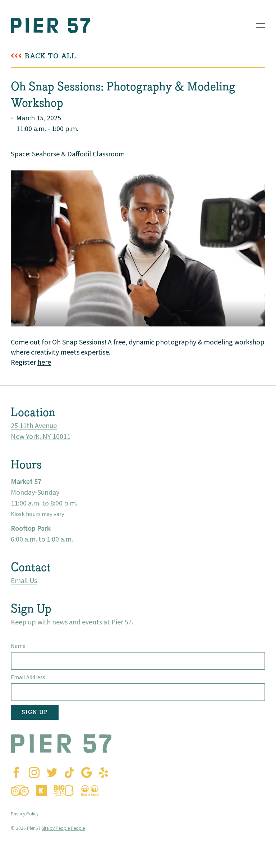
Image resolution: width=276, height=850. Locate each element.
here (44, 362)
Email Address (28, 677)
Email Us (24, 581)
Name (18, 646)
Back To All (50, 56)
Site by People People (63, 828)
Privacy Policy (24, 813)
